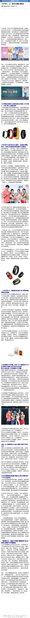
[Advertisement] (15, 17)
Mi (16, 6)
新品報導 (8, 6)
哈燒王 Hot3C (15, 1)
